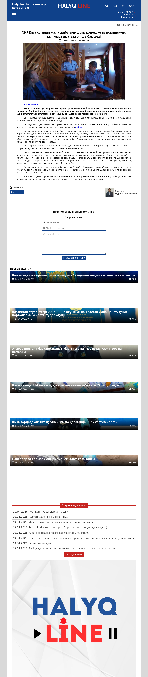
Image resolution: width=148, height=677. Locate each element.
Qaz (131, 6)
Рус (123, 6)
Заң (13, 192)
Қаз (115, 6)
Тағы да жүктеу (74, 559)
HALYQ (74, 5)
